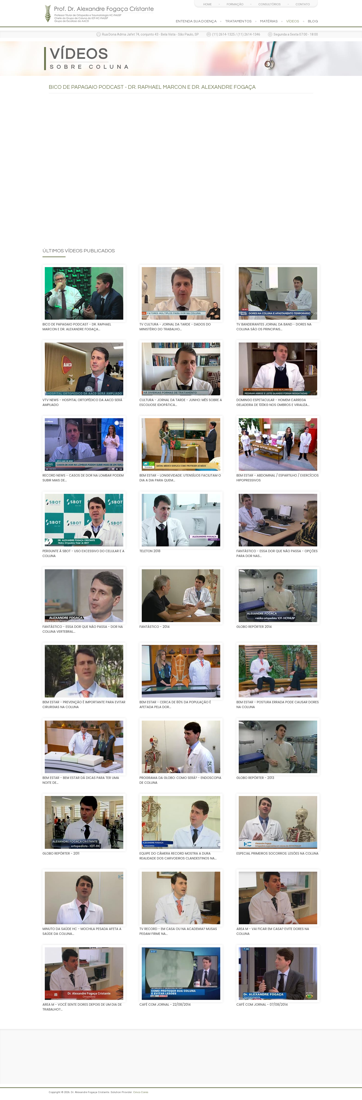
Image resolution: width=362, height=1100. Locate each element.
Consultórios (269, 4)
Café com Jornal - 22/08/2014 (165, 1004)
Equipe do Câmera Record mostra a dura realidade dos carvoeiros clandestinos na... (178, 856)
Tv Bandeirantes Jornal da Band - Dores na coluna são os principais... (273, 326)
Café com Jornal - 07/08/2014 (262, 1004)
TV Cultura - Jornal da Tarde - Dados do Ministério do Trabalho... (175, 326)
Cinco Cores (140, 1092)
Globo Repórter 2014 (254, 626)
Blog (313, 21)
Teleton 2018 (149, 551)
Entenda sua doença (196, 21)
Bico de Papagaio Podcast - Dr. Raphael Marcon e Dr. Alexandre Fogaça (152, 87)
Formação (235, 4)
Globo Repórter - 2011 (60, 853)
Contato (303, 4)
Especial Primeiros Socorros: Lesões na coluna (277, 853)
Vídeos (292, 21)
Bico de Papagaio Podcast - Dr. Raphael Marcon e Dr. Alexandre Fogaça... (76, 326)
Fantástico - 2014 (154, 626)
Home (207, 4)
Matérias (269, 21)
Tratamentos (238, 21)
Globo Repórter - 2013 (255, 777)
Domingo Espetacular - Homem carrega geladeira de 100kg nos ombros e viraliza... (272, 402)
